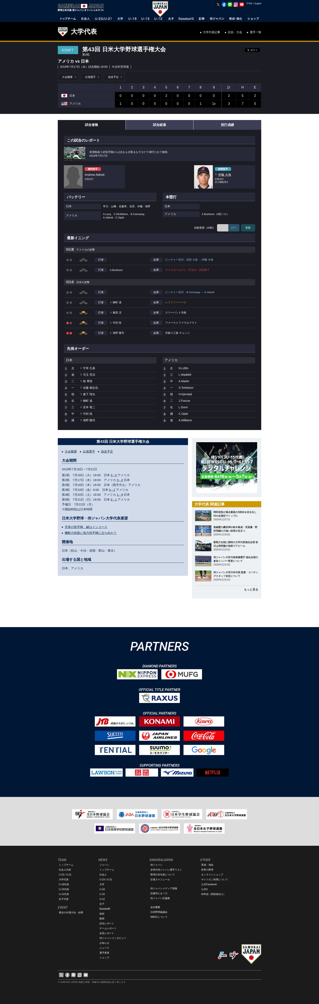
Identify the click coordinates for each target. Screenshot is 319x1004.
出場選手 (90, 77)
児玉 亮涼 (89, 374)
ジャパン (104, 864)
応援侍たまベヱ (158, 893)
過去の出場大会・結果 (71, 912)
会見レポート (106, 933)
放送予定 (113, 77)
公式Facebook (209, 884)
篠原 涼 (117, 312)
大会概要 (67, 77)
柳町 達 (117, 302)
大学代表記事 (211, 32)
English (258, 3)
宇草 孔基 (89, 368)
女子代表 (64, 899)
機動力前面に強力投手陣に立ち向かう (91, 533)
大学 (101, 884)
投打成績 (227, 125)
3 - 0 (114, 475)
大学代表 (84, 31)
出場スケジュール (160, 879)
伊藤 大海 (224, 174)
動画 (101, 918)
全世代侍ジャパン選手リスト (166, 869)
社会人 (103, 874)
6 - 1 (114, 499)
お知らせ (104, 943)
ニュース (104, 947)
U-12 (102, 899)
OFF (233, 227)
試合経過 (159, 125)
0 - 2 (112, 489)
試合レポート (106, 923)
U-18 (102, 889)
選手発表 (104, 952)
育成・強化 (207, 864)
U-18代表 (64, 884)
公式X (204, 889)
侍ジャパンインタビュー (112, 938)
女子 (101, 904)
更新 (248, 227)
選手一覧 (255, 32)
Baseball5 (104, 908)
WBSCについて (158, 917)
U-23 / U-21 (65, 874)
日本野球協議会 (158, 912)
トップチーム (66, 864)
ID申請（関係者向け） (213, 894)
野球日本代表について (162, 874)
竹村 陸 (117, 322)
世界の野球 (207, 869)
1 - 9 (120, 494)
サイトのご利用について (214, 879)
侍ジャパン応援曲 (160, 898)
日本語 (249, 3)
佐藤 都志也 (90, 387)
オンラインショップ (212, 874)
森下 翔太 (89, 394)
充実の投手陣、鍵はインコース (86, 527)
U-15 (102, 894)
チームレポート (108, 928)
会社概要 (155, 907)
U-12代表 (64, 894)
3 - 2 (120, 480)
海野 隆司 (118, 332)
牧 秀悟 (87, 381)
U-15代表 (64, 889)
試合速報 (91, 125)
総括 (101, 913)
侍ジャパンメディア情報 (163, 888)
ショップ (104, 957)
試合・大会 (235, 32)
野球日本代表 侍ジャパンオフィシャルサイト (82, 7)
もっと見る (251, 589)
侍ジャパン (156, 864)
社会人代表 (65, 869)
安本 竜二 (89, 407)
